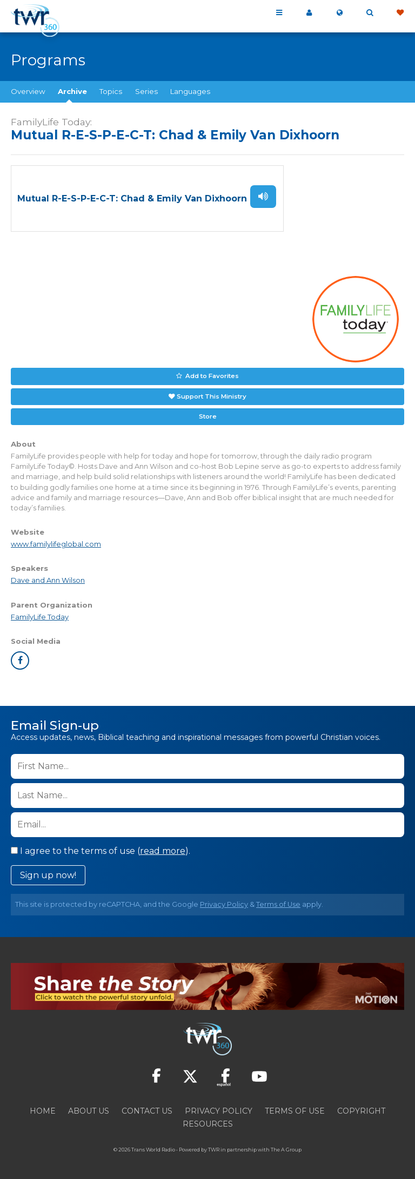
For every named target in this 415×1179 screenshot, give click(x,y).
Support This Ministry (211, 394)
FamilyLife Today (40, 613)
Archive (72, 91)
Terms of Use (278, 901)
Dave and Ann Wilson (48, 577)
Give (400, 13)
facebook (20, 657)
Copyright (361, 1108)
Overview (28, 91)
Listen (263, 196)
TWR (213, 1146)
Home (43, 1108)
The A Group (286, 1146)
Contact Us (147, 1108)
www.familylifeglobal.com (56, 541)
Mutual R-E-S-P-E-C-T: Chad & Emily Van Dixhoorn (132, 198)
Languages (190, 91)
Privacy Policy (224, 901)
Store (207, 413)
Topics (110, 91)
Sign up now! (48, 872)
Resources (208, 1121)
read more (162, 848)
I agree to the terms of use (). (100, 848)
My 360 (309, 13)
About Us (88, 1108)
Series (146, 91)
